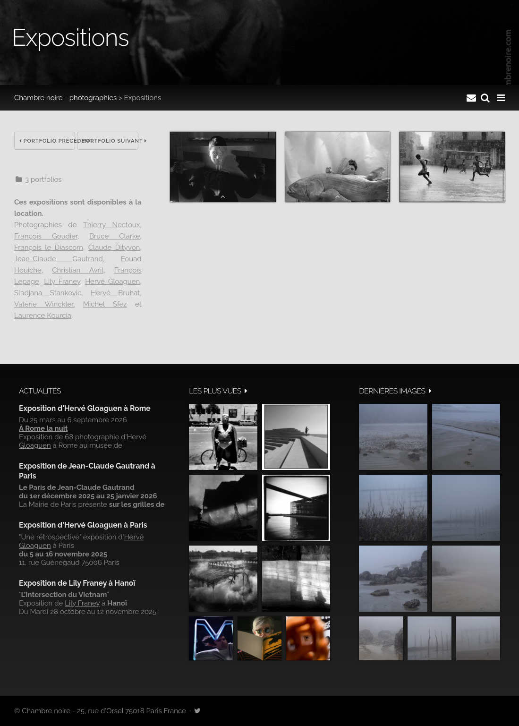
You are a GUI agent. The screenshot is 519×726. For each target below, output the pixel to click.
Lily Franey (62, 281)
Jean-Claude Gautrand (58, 259)
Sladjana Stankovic (47, 293)
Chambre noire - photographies (65, 98)
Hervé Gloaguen (112, 281)
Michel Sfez (105, 304)
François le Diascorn (48, 247)
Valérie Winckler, (44, 304)
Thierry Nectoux (111, 225)
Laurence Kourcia (42, 315)
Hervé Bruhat (115, 293)
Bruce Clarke (114, 236)
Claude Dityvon (114, 247)
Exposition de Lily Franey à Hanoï (77, 583)
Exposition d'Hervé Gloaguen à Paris (83, 525)
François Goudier (45, 236)
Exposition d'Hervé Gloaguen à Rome (85, 408)
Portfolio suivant (110, 141)
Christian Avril (77, 270)
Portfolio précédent (47, 141)
